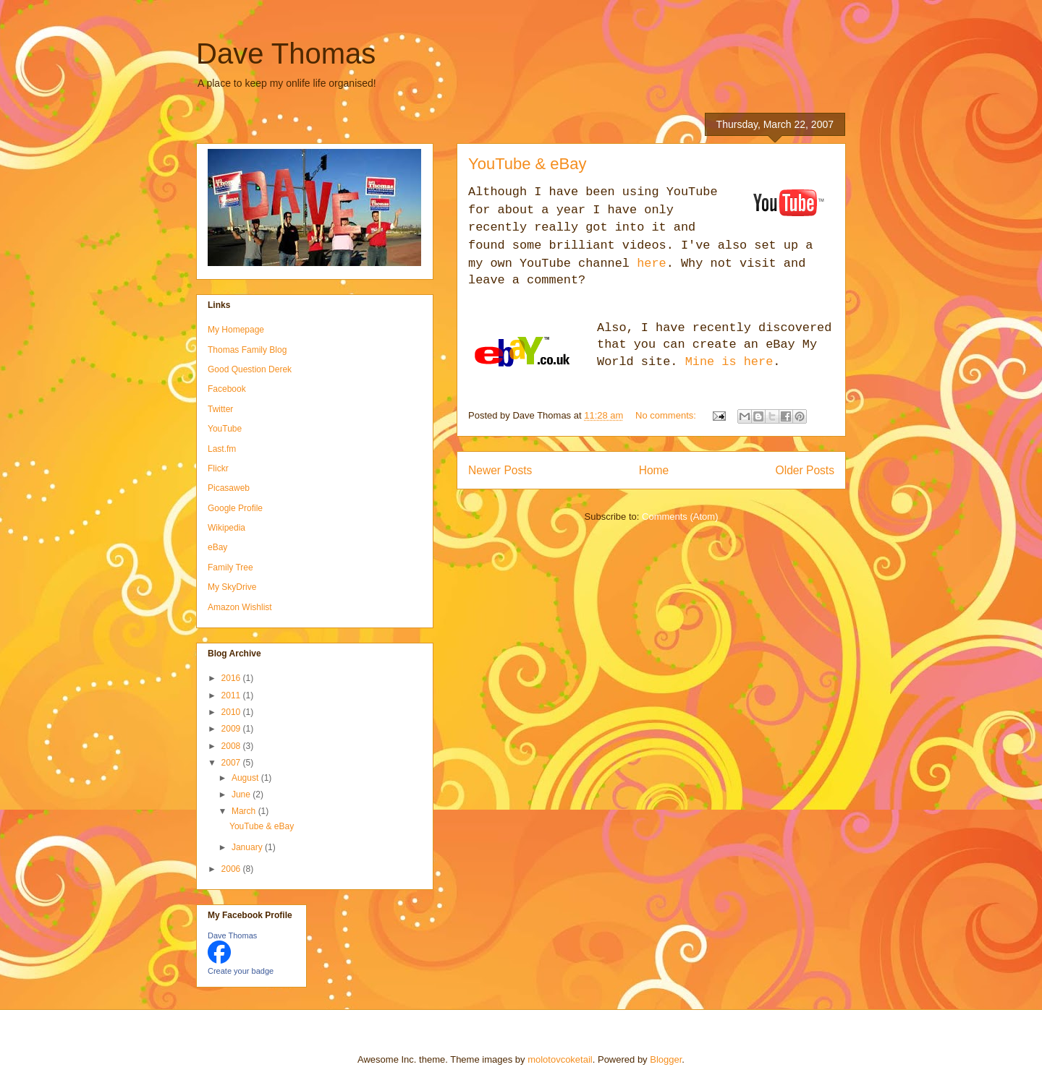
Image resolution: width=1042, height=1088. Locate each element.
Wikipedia (226, 528)
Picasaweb (229, 488)
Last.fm (222, 449)
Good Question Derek (250, 369)
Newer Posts (500, 470)
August (246, 778)
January (248, 847)
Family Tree (230, 567)
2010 (232, 712)
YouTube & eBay (527, 164)
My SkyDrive (232, 587)
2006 (232, 869)
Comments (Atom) (680, 516)
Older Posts (805, 470)
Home (654, 470)
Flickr (218, 468)
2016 (232, 678)
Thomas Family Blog (247, 350)
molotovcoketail (560, 1059)
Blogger (666, 1059)
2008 (232, 746)
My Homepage (236, 330)
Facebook (227, 389)
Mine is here (729, 362)
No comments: (666, 415)
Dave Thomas (286, 53)
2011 (232, 695)
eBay (217, 547)
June (242, 794)
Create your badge (241, 971)
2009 (232, 729)
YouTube (225, 429)
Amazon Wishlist (240, 607)
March (245, 811)
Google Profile (235, 508)
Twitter (220, 409)
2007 (232, 763)
